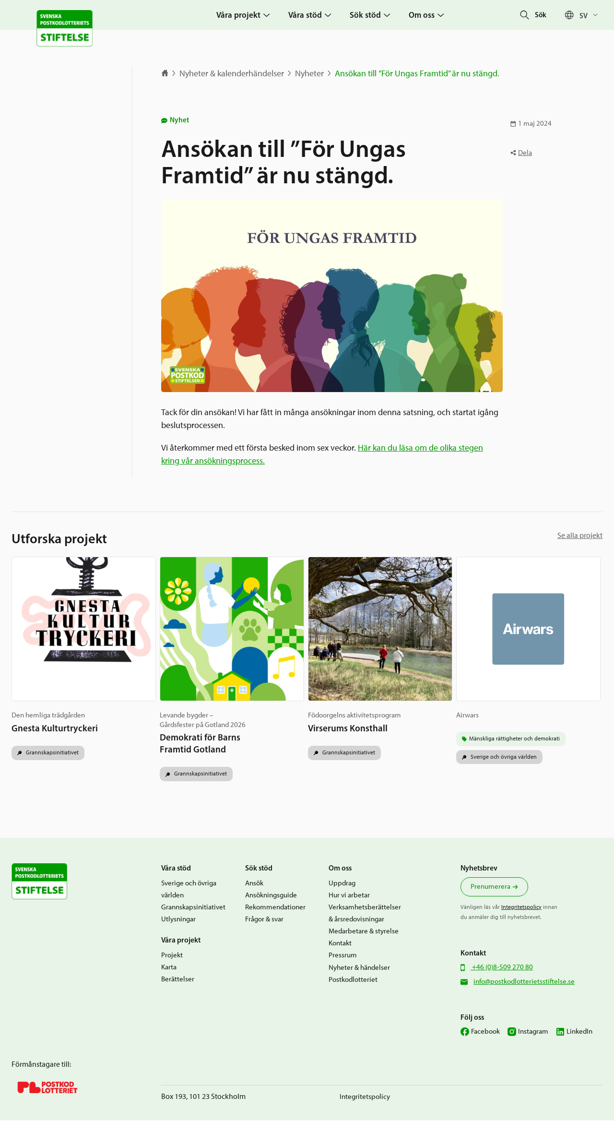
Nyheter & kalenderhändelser (231, 73)
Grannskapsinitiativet (51, 753)
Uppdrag (342, 883)
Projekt (172, 956)
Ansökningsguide (271, 895)
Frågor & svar (264, 920)
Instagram (533, 1031)
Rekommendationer (275, 908)
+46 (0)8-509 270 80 (502, 968)
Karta (169, 968)
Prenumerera (490, 886)
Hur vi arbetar (349, 895)
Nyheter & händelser (359, 968)
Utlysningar (178, 920)
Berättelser (177, 980)
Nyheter (309, 73)
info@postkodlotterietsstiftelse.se (524, 982)
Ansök (254, 883)
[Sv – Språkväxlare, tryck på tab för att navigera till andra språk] (590, 15)
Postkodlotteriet (353, 980)
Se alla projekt (579, 535)
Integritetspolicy (521, 907)
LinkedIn (579, 1031)
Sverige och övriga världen (504, 757)
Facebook (485, 1031)
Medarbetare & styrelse (364, 932)
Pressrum (343, 956)
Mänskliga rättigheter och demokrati (516, 739)
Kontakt (340, 944)
